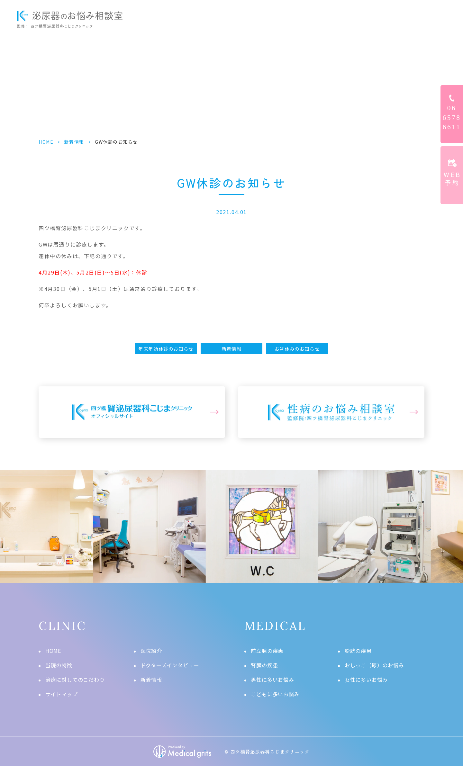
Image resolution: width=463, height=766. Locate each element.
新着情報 (74, 142)
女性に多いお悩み (366, 679)
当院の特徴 (58, 665)
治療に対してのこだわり (75, 679)
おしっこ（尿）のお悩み (374, 665)
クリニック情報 (400, 19)
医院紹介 (151, 650)
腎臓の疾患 (264, 665)
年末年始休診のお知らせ (166, 348)
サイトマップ (61, 694)
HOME (186, 19)
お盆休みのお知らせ (297, 348)
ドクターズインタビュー (335, 19)
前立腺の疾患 (267, 650)
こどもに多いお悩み (275, 694)
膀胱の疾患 (358, 650)
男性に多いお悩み (272, 679)
